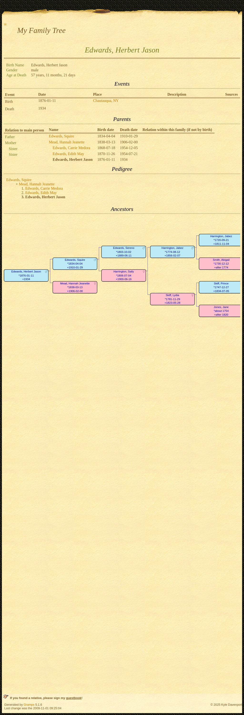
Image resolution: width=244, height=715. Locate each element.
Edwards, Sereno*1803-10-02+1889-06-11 (123, 251)
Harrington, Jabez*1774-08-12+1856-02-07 (172, 251)
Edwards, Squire (61, 136)
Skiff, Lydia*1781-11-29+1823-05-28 (172, 299)
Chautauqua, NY (106, 101)
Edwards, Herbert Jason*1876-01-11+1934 (26, 275)
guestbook (73, 698)
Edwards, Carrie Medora (71, 148)
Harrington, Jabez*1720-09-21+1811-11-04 (221, 240)
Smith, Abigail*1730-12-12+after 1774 (221, 263)
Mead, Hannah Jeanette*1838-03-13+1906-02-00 (75, 287)
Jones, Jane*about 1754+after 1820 (221, 310)
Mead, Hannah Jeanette (67, 142)
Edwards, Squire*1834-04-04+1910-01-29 (75, 263)
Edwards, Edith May (68, 154)
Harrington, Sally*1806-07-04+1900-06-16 (123, 275)
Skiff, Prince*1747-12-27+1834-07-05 (221, 287)
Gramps (29, 704)
